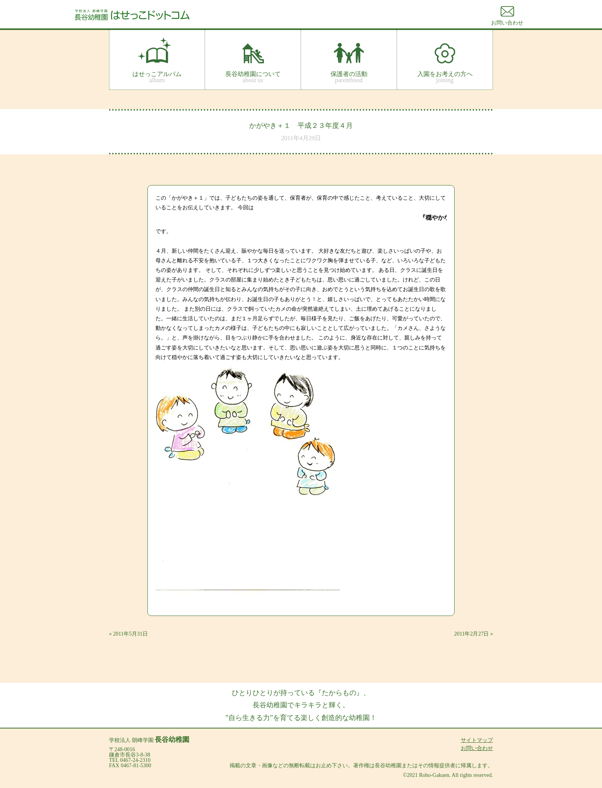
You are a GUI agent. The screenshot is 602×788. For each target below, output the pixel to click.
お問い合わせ (477, 748)
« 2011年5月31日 (128, 634)
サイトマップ (477, 740)
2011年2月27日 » (473, 634)
